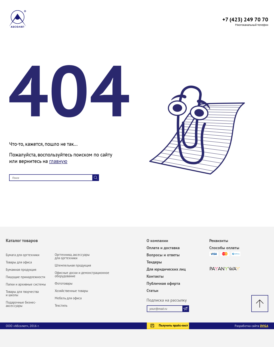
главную (58, 161)
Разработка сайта (251, 326)
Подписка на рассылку (167, 300)
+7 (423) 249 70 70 (245, 19)
